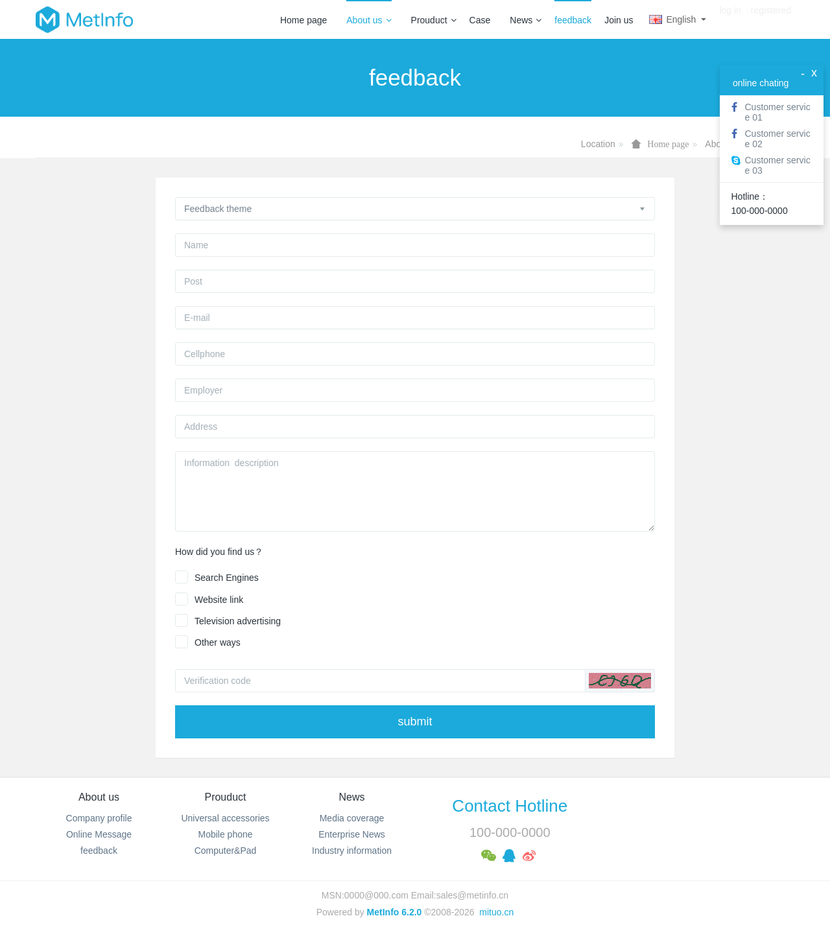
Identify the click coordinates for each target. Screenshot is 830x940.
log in (730, 19)
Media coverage (352, 818)
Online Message (99, 834)
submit (414, 721)
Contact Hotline (509, 806)
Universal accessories (225, 818)
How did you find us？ (219, 551)
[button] (620, 680)
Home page (303, 20)
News (525, 20)
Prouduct (433, 20)
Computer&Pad (226, 850)
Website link (219, 599)
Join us (618, 20)
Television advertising (238, 621)
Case (480, 20)
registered (771, 19)
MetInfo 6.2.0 (394, 912)
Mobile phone (225, 834)
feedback (572, 20)
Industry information (352, 850)
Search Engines (227, 577)
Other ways (218, 642)
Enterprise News (351, 834)
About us (368, 20)
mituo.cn (496, 912)
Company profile (99, 818)
